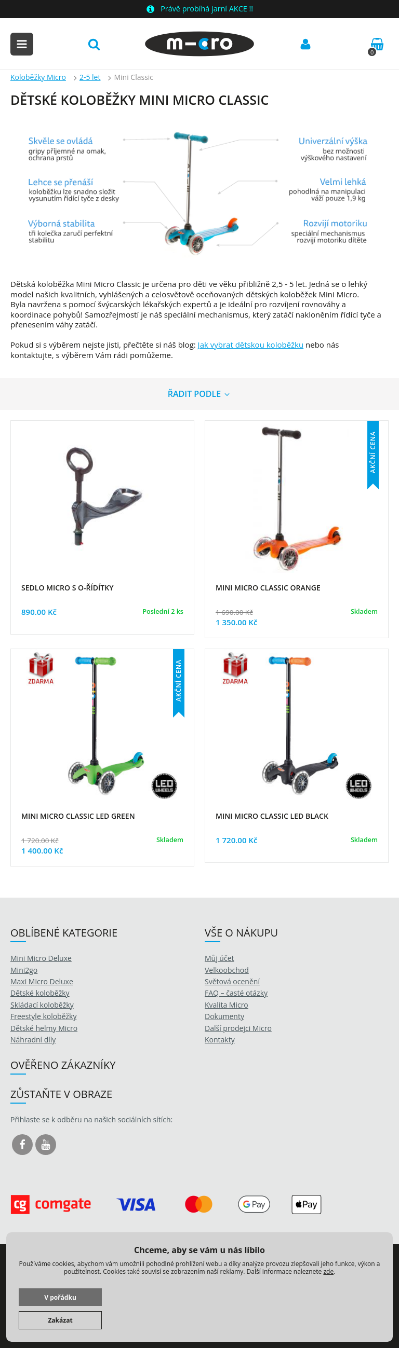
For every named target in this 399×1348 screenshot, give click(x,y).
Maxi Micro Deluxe (41, 981)
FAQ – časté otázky (236, 993)
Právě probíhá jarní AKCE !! (207, 8)
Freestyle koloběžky (43, 1016)
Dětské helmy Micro (43, 1028)
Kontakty (220, 1039)
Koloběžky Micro (38, 77)
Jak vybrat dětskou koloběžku (251, 344)
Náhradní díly (33, 1039)
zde (328, 1271)
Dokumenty (224, 1016)
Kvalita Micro (226, 1005)
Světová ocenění (232, 981)
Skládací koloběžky (42, 1005)
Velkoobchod (227, 970)
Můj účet (219, 958)
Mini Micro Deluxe (41, 958)
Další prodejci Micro (238, 1028)
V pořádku (60, 1297)
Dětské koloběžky (40, 993)
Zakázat (60, 1320)
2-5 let (90, 77)
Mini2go (23, 970)
